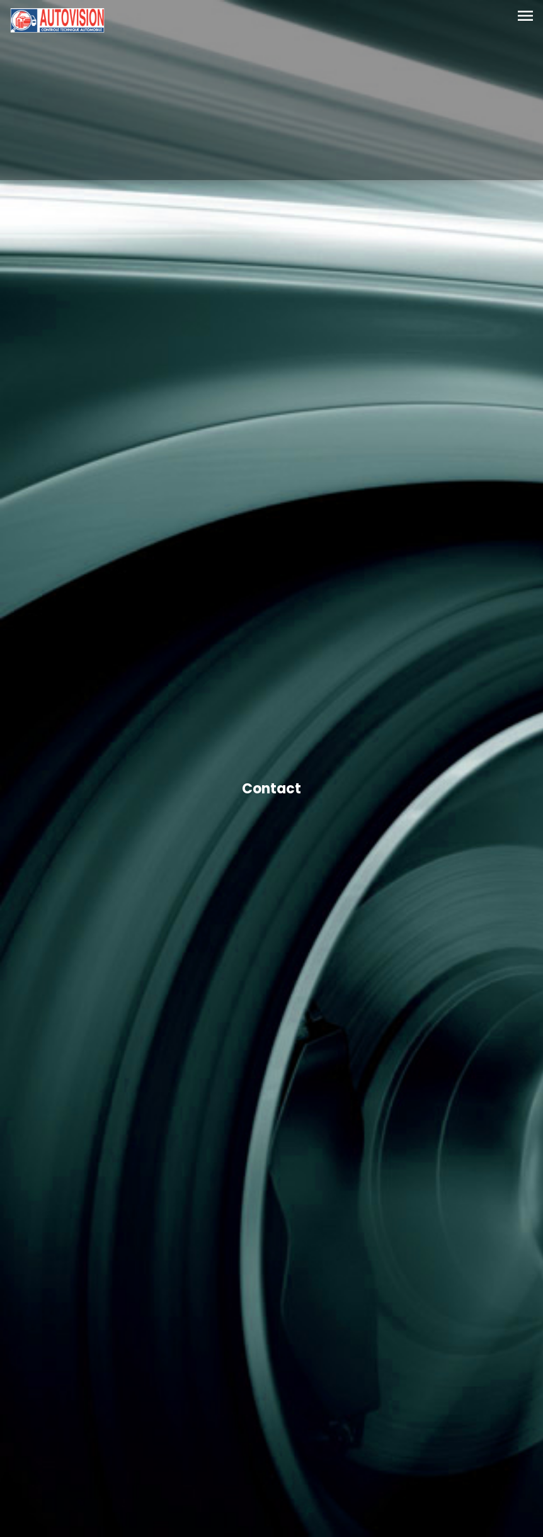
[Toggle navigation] (525, 17)
